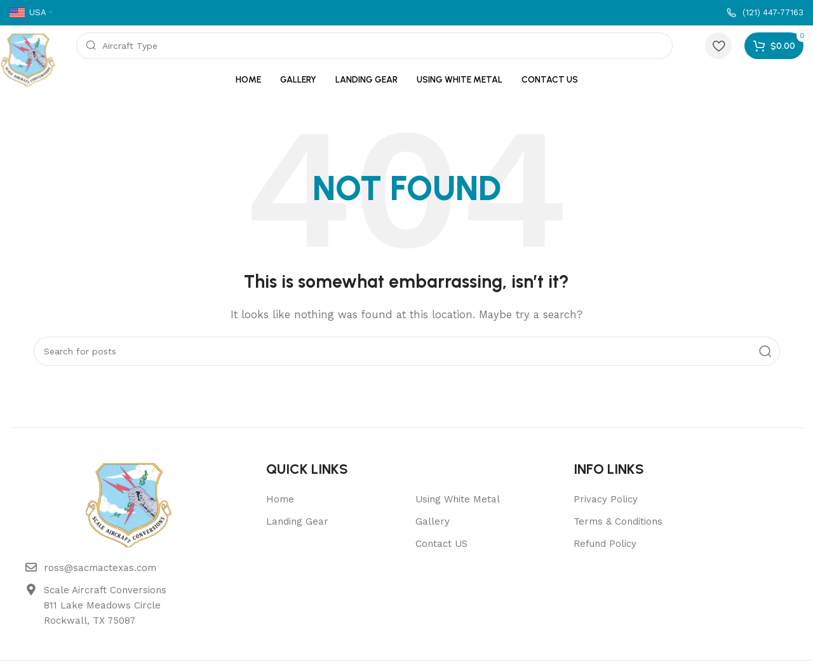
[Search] (374, 45)
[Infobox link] (765, 13)
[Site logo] (28, 58)
